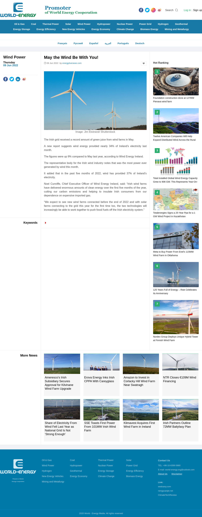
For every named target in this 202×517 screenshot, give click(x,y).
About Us (162, 474)
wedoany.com (164, 486)
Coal (33, 24)
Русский (78, 43)
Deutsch (139, 43)
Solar (68, 24)
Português (123, 43)
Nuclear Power (125, 24)
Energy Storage (21, 29)
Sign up (197, 10)
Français (62, 43)
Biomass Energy (149, 29)
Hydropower (103, 24)
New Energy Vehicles (73, 29)
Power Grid (145, 24)
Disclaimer (177, 474)
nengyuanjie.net (165, 491)
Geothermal (181, 24)
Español (93, 43)
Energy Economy (101, 29)
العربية (108, 43)
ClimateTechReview (167, 495)
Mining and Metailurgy (177, 29)
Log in (187, 10)
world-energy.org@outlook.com (180, 469)
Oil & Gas (19, 24)
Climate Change (125, 29)
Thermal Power (51, 24)
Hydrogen (163, 24)
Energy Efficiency (46, 29)
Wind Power (84, 24)
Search (169, 10)
